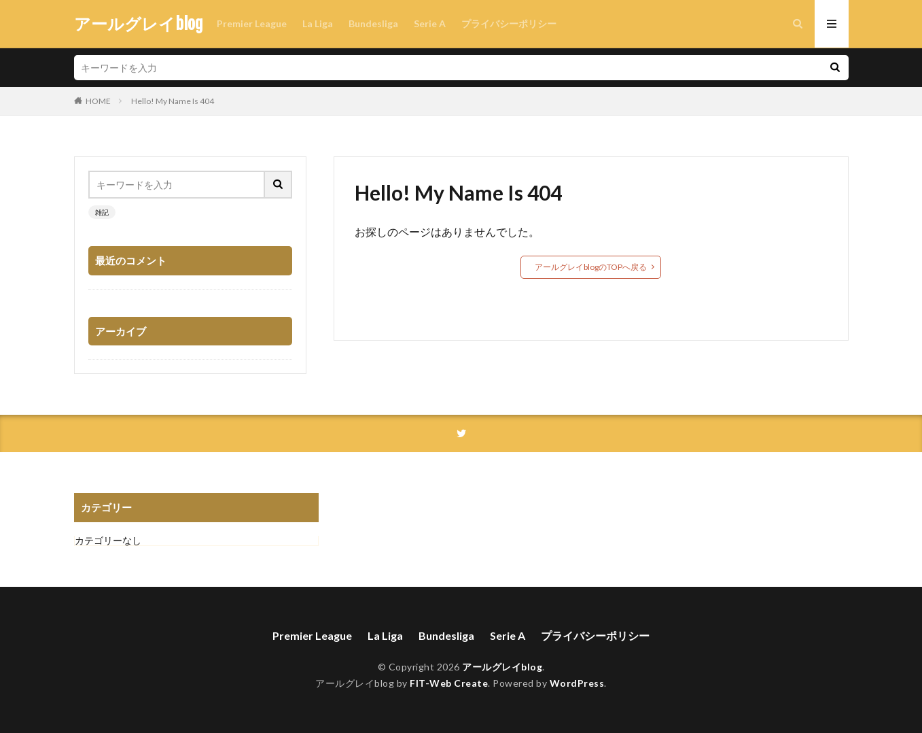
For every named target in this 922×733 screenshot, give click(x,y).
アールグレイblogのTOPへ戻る (591, 267)
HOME (98, 101)
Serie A (430, 23)
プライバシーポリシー (508, 23)
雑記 (102, 212)
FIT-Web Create (449, 683)
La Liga (317, 23)
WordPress (577, 683)
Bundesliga (373, 23)
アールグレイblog (138, 24)
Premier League (252, 23)
